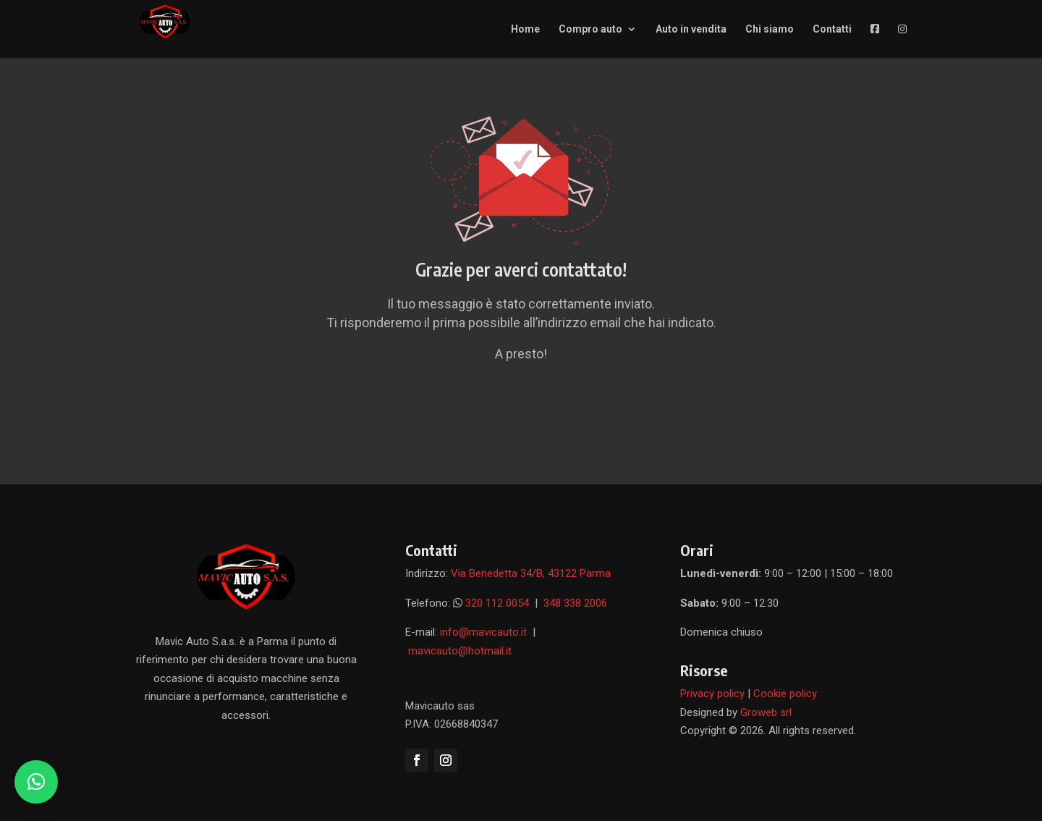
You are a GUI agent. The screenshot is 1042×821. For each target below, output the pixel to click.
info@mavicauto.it (485, 632)
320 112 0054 (497, 603)
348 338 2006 (575, 603)
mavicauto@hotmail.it (460, 650)
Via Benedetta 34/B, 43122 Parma (531, 573)
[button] (36, 782)
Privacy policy (712, 693)
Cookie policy (785, 693)
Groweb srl (766, 712)
